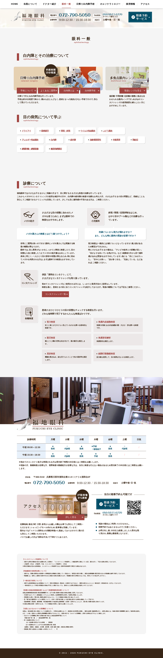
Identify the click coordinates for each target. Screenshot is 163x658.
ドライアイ (26, 131)
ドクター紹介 (49, 4)
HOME (14, 4)
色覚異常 (116, 140)
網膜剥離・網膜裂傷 (30, 149)
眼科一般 (66, 4)
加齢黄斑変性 (95, 140)
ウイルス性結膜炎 (87, 131)
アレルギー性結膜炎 (30, 140)
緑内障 (73, 140)
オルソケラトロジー (110, 4)
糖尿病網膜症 (56, 149)
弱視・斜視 (65, 131)
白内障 (53, 140)
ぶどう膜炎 (107, 131)
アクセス (145, 4)
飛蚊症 (135, 140)
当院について (30, 4)
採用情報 (130, 4)
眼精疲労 (45, 131)
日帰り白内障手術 (85, 4)
